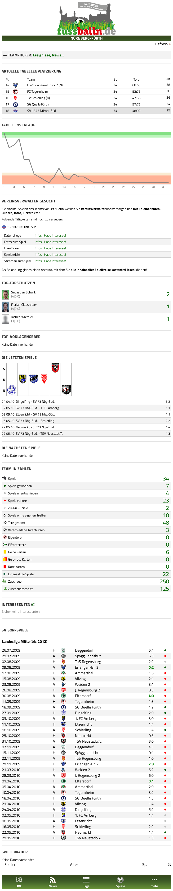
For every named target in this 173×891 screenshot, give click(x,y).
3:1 (151, 684)
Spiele (120, 882)
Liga (86, 882)
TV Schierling (36, 97)
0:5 (151, 735)
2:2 (168, 420)
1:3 (168, 433)
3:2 (151, 792)
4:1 (151, 747)
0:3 (151, 690)
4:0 (151, 696)
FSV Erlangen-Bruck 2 (42, 84)
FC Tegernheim (37, 91)
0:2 (151, 667)
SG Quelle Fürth (38, 104)
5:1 (151, 650)
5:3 (151, 656)
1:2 (151, 707)
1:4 (168, 427)
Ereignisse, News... (48, 55)
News (53, 882)
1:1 (168, 407)
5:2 (168, 401)
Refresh (161, 44)
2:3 (151, 764)
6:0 (151, 775)
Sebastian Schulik (23, 292)
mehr (154, 882)
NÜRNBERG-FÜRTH (87, 38)
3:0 (151, 718)
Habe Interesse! (55, 235)
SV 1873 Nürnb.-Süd (41, 110)
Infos (38, 235)
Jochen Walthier (22, 316)
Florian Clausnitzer (24, 304)
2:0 (151, 713)
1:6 (151, 673)
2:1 (151, 678)
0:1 (151, 752)
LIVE (18, 882)
